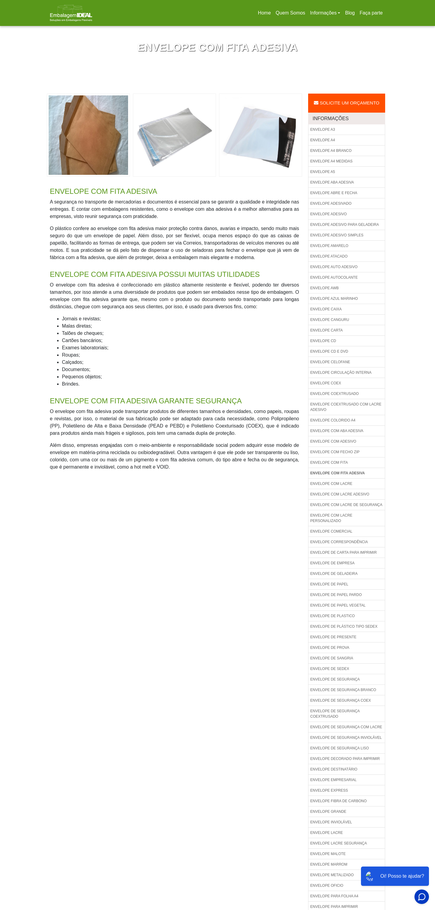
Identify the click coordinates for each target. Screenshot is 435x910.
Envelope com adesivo (333, 441)
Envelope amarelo (329, 246)
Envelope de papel (329, 584)
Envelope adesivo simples (336, 235)
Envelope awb (324, 288)
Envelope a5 (322, 172)
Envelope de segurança (335, 679)
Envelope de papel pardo (336, 595)
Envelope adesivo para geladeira (344, 225)
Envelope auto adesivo (334, 267)
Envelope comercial (331, 531)
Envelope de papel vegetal (338, 605)
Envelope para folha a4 (334, 896)
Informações (323, 12)
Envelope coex (325, 383)
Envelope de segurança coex (340, 700)
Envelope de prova (329, 648)
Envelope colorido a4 (332, 420)
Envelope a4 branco (331, 151)
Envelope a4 (322, 140)
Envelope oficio (326, 885)
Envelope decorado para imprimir (345, 759)
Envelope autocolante (334, 277)
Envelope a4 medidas (331, 161)
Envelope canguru (329, 320)
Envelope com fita (329, 462)
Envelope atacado (329, 256)
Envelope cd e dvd (329, 351)
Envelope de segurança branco (343, 690)
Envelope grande (328, 811)
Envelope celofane (330, 362)
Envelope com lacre (331, 484)
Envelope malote (328, 854)
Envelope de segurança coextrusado (335, 714)
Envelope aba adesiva (332, 182)
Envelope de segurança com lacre (346, 727)
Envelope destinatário (333, 769)
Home (265, 14)
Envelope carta (326, 330)
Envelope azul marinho (334, 298)
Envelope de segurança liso (339, 748)
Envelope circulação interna (341, 372)
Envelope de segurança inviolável (346, 737)
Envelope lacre (326, 833)
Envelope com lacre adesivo (339, 494)
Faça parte (371, 12)
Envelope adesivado (331, 203)
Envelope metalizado (332, 875)
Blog (350, 12)
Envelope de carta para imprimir (343, 552)
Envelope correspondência (339, 542)
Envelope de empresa (332, 563)
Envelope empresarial (333, 780)
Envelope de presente (333, 637)
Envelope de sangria (331, 658)
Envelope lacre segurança (338, 843)
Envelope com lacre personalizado (331, 518)
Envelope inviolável (331, 822)
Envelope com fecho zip (334, 452)
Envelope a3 (322, 129)
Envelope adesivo (328, 214)
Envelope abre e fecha (333, 193)
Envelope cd (323, 341)
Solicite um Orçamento (346, 102)
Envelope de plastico (332, 616)
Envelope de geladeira (334, 574)
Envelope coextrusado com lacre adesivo (345, 407)
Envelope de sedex (329, 669)
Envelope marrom (328, 864)
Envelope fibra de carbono (338, 801)
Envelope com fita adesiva (337, 473)
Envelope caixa (326, 309)
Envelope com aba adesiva (336, 431)
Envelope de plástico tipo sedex (344, 626)
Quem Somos (290, 12)
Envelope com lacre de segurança (346, 505)
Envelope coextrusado (334, 394)
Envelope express (329, 790)
